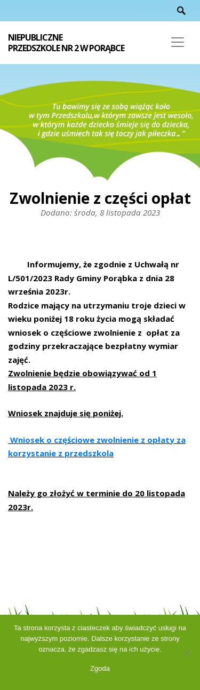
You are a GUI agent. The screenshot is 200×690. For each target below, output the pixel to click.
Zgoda (100, 668)
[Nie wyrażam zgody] (186, 652)
